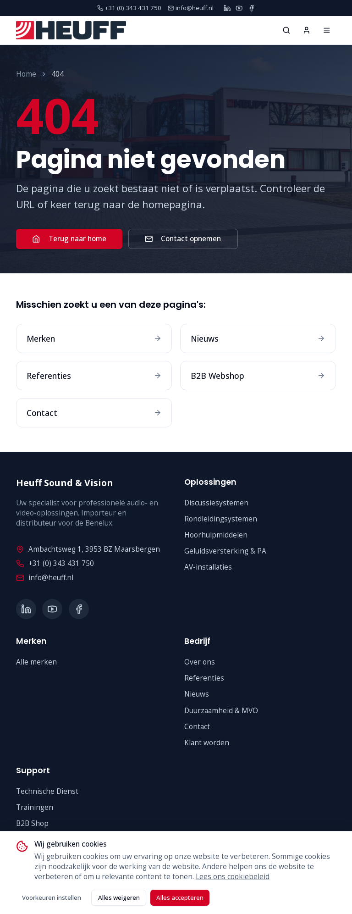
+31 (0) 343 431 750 (55, 563)
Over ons (199, 662)
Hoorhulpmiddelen (216, 535)
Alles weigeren (119, 897)
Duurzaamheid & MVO (221, 710)
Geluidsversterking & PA (225, 551)
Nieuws (196, 694)
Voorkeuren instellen (51, 897)
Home (26, 74)
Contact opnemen (183, 239)
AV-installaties (208, 567)
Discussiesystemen (216, 503)
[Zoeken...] (286, 30)
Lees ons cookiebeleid (233, 876)
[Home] (327, 30)
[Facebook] (251, 8)
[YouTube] (239, 8)
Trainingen (34, 807)
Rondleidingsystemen (220, 519)
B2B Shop (32, 823)
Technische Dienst (47, 791)
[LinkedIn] (227, 8)
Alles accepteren (180, 897)
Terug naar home (69, 239)
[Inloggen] (306, 30)
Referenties (204, 678)
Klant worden (206, 743)
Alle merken (36, 662)
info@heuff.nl (44, 577)
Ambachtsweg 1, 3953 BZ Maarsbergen (88, 549)
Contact (197, 726)
